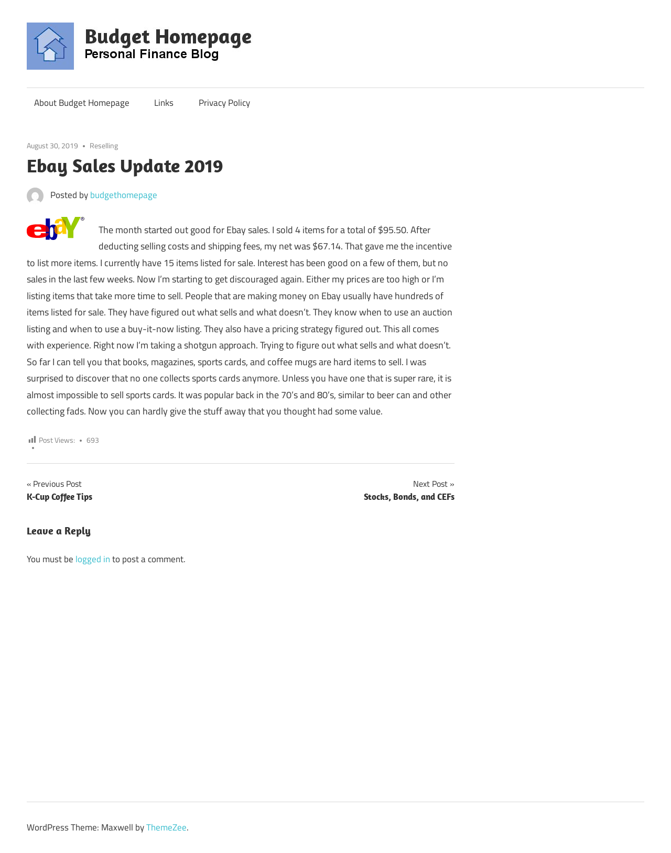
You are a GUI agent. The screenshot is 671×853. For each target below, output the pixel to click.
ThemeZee (166, 827)
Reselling (104, 145)
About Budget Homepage (81, 103)
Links (164, 103)
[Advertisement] (521, 40)
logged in (92, 559)
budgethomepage (123, 195)
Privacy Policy (224, 103)
